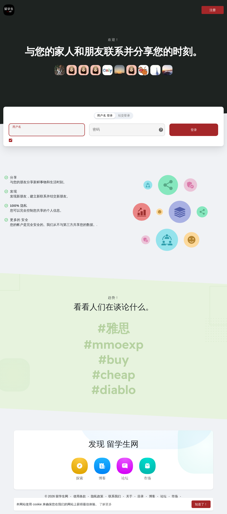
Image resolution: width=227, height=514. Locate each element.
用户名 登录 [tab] (105, 115)
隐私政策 (97, 496)
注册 (212, 10)
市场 (147, 469)
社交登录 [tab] (124, 115)
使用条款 (79, 496)
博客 (102, 469)
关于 (129, 496)
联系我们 (114, 496)
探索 (79, 469)
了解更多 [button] (105, 504)
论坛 (125, 469)
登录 (194, 130)
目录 (140, 496)
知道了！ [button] (201, 504)
